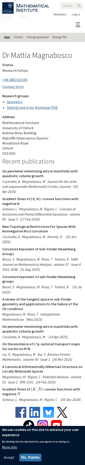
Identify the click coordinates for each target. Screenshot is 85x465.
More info (9, 447)
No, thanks (30, 457)
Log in (76, 14)
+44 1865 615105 (14, 79)
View (7, 37)
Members (60, 14)
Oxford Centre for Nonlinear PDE (32, 107)
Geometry (14, 101)
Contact (18, 37)
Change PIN (59, 37)
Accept (9, 457)
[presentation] (37, 389)
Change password (38, 37)
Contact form (13, 86)
